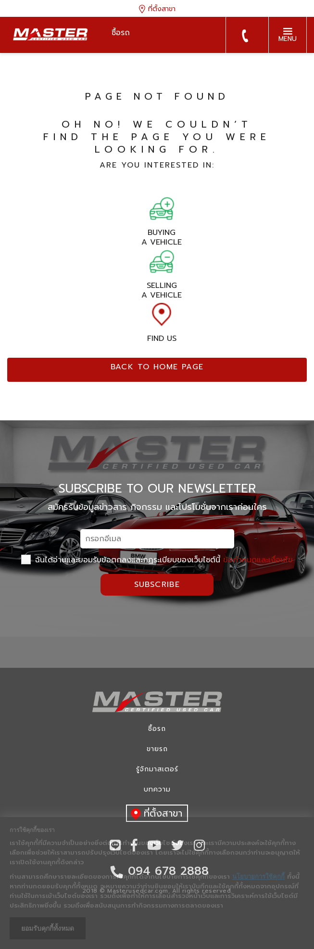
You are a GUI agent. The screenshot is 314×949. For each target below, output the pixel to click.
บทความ (157, 789)
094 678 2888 (245, 35)
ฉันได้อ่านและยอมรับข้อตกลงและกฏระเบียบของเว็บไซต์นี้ (157, 560)
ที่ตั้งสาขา (157, 8)
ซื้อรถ (157, 729)
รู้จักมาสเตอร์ (157, 769)
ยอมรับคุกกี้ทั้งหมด (47, 928)
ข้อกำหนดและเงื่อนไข (258, 560)
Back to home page (157, 367)
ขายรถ (157, 749)
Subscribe (157, 584)
